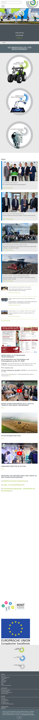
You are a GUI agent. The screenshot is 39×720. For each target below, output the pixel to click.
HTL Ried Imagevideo (6, 685)
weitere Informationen (14, 292)
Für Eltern (3, 701)
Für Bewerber (4, 699)
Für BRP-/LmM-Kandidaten (7, 704)
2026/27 (19, 38)
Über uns (3, 676)
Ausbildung (4, 688)
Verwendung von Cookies (28, 714)
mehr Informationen (8, 188)
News (2, 684)
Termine (3, 698)
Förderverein (4, 706)
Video (2, 407)
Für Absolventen (5, 702)
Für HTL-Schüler (5, 700)
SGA (2, 683)
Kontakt (3, 708)
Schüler (3, 679)
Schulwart (3, 681)
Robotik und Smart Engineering (14, 481)
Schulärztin (4, 680)
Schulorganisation (5, 677)
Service (3, 696)
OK (19, 717)
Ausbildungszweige (5, 690)
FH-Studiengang (5, 691)
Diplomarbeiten (4, 693)
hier (10, 375)
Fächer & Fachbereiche (6, 692)
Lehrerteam (4, 678)
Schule (3, 674)
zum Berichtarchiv (6, 320)
